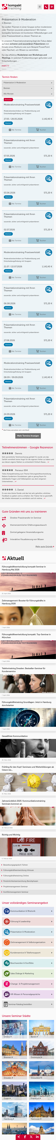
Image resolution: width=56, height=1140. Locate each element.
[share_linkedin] (37, 1137)
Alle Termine (15, 130)
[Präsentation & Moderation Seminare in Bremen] (46, 6)
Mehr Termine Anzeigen (28, 436)
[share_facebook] (25, 1137)
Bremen (8, 123)
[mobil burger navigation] (39, 6)
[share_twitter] (31, 1137)
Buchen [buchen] (41, 130)
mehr (5, 66)
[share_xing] (19, 1137)
